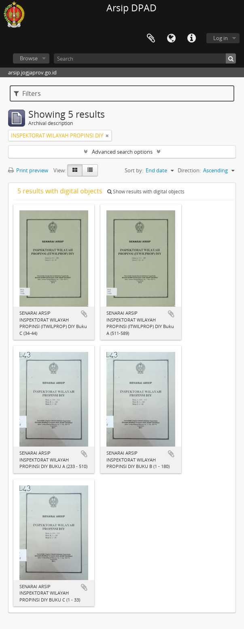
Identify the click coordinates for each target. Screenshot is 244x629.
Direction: (189, 170)
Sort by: (134, 170)
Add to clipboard (84, 314)
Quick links (191, 38)
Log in (220, 38)
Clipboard (151, 38)
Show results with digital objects (146, 191)
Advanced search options (122, 151)
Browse (29, 58)
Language (171, 38)
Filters (27, 93)
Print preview (28, 170)
